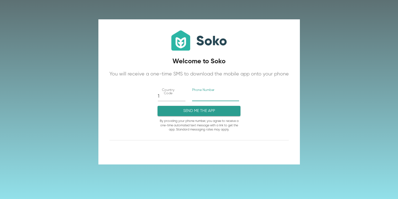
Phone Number (203, 90)
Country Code (168, 91)
